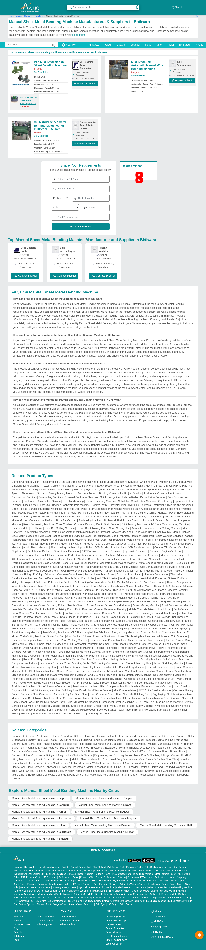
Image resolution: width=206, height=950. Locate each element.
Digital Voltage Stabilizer (106, 879)
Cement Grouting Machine (131, 616)
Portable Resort (168, 869)
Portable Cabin (69, 862)
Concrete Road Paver (129, 569)
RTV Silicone (55, 592)
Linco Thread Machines (75, 620)
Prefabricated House (165, 872)
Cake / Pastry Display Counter (131, 882)
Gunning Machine (181, 693)
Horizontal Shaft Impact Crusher (122, 515)
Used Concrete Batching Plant (133, 689)
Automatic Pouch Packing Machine (91, 889)
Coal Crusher (49, 565)
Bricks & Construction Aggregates (124, 766)
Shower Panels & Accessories (162, 766)
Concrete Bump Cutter (173, 554)
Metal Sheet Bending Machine (156, 558)
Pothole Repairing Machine (50, 639)
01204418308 (158, 911)
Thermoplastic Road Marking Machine (65, 635)
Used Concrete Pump (101, 689)
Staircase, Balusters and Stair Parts (105, 769)
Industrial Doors (32, 612)
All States (94, 39)
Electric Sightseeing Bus (158, 896)
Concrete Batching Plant (88, 519)
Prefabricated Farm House (125, 869)
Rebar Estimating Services (101, 496)
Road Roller (164, 604)
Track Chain (47, 550)
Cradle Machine (158, 623)
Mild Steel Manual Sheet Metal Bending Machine (28, 95)
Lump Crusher (181, 681)
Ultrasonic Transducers (24, 889)
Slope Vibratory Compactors (54, 681)
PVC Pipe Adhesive (44, 569)
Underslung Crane (159, 879)
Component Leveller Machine (117, 697)
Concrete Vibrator (112, 608)
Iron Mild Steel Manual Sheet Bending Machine (50, 59)
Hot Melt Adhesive (83, 538)
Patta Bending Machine (79, 623)
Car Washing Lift (56, 892)
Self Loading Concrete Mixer (107, 658)
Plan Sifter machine (103, 886)
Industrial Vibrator (160, 650)
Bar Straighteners (22, 620)
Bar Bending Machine (38, 562)
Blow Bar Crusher (66, 515)
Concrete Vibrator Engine (154, 639)
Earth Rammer (83, 604)
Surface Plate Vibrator (43, 554)
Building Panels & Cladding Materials (104, 735)
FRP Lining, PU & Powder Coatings (128, 762)
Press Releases (45, 911)
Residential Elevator (177, 865)
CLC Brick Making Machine (128, 662)
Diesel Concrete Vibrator (72, 554)
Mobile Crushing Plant (152, 592)
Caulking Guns (162, 589)
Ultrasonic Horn (122, 886)
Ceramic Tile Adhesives (97, 585)
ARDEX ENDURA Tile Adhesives (43, 585)
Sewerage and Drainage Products (113, 739)
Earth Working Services (169, 531)
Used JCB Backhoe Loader (136, 542)
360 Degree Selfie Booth (119, 899)
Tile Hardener (109, 589)
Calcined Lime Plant (140, 612)
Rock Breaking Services (178, 511)
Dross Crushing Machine (37, 643)
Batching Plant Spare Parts (113, 596)
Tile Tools (70, 508)
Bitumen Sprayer (178, 623)
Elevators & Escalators (104, 742)
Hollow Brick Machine (136, 650)
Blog (15, 923)
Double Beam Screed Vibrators (82, 608)
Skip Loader (18, 546)
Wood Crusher (163, 681)
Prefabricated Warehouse (140, 872)
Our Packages (113, 919)
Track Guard (155, 511)
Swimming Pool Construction (50, 896)
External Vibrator (101, 647)
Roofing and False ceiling (77, 739)
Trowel (45, 481)
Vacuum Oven (51, 875)
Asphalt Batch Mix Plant (122, 666)
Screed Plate (40, 708)
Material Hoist (186, 608)
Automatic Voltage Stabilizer (134, 879)
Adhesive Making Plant (156, 693)
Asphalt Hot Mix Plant (97, 627)
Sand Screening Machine (26, 627)
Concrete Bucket (150, 627)
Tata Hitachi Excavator (67, 546)
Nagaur (200, 39)
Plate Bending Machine (108, 623)
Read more (78, 30)
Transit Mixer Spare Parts (50, 697)
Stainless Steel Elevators (64, 869)
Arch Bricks (95, 565)
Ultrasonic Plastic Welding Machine (168, 886)
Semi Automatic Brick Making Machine (156, 504)
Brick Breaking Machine (145, 554)
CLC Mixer (36, 523)
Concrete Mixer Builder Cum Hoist (126, 620)
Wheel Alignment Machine (94, 892)
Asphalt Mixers (160, 631)
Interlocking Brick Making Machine (117, 592)
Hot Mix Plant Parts (23, 697)
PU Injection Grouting (155, 538)
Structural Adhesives (144, 585)
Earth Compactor (183, 604)
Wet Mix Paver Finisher (25, 538)
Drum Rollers (19, 504)
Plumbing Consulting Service (175, 477)
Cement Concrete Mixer (25, 477)
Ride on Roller (130, 492)
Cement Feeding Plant (138, 658)
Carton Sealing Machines (106, 865)
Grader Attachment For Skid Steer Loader (140, 577)
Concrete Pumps (133, 674)
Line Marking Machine (47, 701)
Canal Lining (165, 496)
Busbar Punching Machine (106, 693)
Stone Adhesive (73, 585)
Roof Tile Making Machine (73, 662)
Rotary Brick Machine (51, 508)
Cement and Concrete (24, 746)
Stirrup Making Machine (145, 600)
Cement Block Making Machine (110, 654)
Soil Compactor (77, 639)
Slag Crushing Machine (169, 697)
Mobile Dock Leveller (51, 573)
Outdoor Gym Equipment (132, 896)
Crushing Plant (148, 477)
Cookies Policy (68, 911)
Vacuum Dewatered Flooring (110, 604)
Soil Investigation (110, 492)
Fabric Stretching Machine (168, 658)
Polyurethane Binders (68, 589)
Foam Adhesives (100, 581)
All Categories (44, 919)
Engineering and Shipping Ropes (113, 750)
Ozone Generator (85, 899)
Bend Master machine (24, 484)
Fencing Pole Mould (106, 643)
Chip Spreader (179, 631)
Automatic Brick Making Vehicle (29, 674)
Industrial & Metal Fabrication (89, 762)
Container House (33, 875)
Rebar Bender (128, 643)
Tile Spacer (26, 704)
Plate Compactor (183, 565)
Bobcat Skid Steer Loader (77, 701)
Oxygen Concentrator (63, 899)
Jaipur (108, 39)
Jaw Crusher (145, 647)
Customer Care (21, 919)
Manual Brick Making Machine (67, 674)
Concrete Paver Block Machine (80, 558)
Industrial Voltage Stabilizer (78, 879)
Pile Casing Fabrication (156, 704)
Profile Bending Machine (151, 666)
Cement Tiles (131, 608)
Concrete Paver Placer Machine (108, 635)
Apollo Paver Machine (35, 542)
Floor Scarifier (112, 508)
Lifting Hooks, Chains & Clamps (74, 750)
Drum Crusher (64, 693)
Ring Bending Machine (36, 670)
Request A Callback (103, 844)
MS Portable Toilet (149, 869)
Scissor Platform (177, 573)
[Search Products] (68, 4)
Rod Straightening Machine (168, 670)
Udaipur (121, 39)
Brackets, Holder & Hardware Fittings (33, 750)
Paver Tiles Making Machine (134, 631)
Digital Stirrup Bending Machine (104, 674)
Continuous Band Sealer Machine (55, 889)
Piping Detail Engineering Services (118, 477)
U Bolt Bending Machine (25, 481)
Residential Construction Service (162, 488)
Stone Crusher (118, 612)
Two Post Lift (72, 892)
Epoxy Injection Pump (66, 677)
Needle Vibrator (76, 600)
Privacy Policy (67, 919)
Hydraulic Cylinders (102, 875)
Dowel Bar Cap (55, 631)
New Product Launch (117, 931)
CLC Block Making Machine (39, 666)
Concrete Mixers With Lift (159, 674)
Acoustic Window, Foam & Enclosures (146, 758)
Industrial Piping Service (158, 565)
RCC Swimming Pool (77, 896)
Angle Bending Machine (101, 670)
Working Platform (129, 573)
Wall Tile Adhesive (107, 573)
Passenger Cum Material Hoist (158, 608)
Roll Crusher (161, 647)
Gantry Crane (176, 879)
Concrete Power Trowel (151, 643)
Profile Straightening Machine (134, 670)
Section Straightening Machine (119, 677)
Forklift (17, 612)
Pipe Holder (84, 612)
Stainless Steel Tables (56, 865)
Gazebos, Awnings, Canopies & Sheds (157, 739)
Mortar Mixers (19, 515)
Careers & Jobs (45, 915)
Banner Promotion (115, 923)
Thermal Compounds (179, 577)
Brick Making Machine (134, 519)
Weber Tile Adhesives (41, 589)
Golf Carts (177, 896)
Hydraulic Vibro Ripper (138, 535)
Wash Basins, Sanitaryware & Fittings (58, 758)
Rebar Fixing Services (152, 492)
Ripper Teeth (81, 693)
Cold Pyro (100, 899)
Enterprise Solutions (116, 934)
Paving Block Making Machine (175, 481)
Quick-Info (18, 927)
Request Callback (85, 78)
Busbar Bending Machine (99, 616)
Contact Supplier (26, 270)
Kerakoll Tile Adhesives (167, 581)
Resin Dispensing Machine (38, 519)
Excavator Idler (117, 500)
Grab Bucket (73, 631)
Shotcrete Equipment (57, 581)
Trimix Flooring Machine (124, 639)
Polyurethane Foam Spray (100, 569)
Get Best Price (41, 67)
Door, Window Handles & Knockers (59, 746)
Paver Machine (42, 535)
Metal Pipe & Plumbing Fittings (151, 750)
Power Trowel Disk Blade (73, 565)
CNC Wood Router (146, 875)
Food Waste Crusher (100, 685)
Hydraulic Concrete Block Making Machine (75, 527)
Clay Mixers (97, 620)
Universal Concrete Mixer (66, 511)
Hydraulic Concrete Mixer (26, 558)
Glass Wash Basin (144, 527)
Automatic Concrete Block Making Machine (156, 523)
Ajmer (159, 39)
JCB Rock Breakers (112, 535)
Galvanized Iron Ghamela (143, 550)
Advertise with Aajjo (116, 915)
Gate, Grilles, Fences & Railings (37, 766)
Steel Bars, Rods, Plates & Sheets (41, 739)
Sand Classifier (32, 650)
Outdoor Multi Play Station (92, 862)
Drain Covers (100, 612)
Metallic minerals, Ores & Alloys (137, 742)
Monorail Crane (28, 882)
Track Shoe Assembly (133, 511)
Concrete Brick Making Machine (72, 654)
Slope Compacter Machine (68, 562)
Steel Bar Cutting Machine (60, 523)
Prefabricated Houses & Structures (31, 731)
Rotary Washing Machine (50, 879)
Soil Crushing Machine (176, 654)
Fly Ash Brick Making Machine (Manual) (144, 508)
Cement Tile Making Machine (171, 542)
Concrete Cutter (36, 600)
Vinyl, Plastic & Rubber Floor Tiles (158, 754)
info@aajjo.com (159, 921)
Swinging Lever (82, 531)
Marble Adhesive (167, 585)
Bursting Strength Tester (65, 882)
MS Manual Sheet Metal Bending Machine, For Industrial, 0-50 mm (50, 121)
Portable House (102, 869)
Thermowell (28, 488)
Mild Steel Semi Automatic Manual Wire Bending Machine (147, 61)
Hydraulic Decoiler (100, 662)
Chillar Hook (101, 701)
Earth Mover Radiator (39, 546)
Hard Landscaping (73, 496)
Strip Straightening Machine (83, 697)
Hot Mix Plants (184, 620)
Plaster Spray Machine (140, 701)
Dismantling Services (51, 492)
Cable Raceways (140, 886)
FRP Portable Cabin (31, 872)
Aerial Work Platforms (153, 573)
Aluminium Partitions (33, 865)
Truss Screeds (162, 612)
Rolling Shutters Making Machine (29, 892)
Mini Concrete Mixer (125, 685)
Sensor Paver (65, 666)
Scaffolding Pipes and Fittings (174, 742)
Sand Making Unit (119, 523)
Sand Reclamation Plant (56, 650)
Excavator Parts (65, 550)
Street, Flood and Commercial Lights (96, 731)
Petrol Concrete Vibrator (25, 608)
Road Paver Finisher (129, 704)
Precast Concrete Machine (116, 527)
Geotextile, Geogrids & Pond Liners (63, 769)
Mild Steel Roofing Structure (55, 531)
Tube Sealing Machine (156, 862)
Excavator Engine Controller (165, 546)
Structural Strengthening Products (56, 488)
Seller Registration (115, 911)
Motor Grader (156, 635)
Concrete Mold (20, 523)
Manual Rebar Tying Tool (175, 550)
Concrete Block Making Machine (118, 558)
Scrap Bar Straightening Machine (77, 477)
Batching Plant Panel (74, 685)
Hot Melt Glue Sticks (90, 508)
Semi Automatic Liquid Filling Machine (129, 889)
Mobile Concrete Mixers (142, 604)
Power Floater (95, 600)
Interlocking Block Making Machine (73, 643)
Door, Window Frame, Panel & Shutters (80, 766)
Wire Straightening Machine (27, 581)
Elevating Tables (90, 677)
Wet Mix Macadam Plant (27, 604)
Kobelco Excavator (111, 546)
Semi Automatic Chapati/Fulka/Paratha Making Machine (137, 892)
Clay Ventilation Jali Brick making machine (36, 685)
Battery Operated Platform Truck (35, 899)
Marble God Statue (24, 886)
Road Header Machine (85, 681)
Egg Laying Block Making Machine (172, 689)
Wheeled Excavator (166, 701)
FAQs (195, 11)
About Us (18, 911)
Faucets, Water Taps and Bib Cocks (102, 758)
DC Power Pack (82, 875)
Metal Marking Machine (180, 882)
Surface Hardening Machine (45, 504)
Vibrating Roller (56, 600)
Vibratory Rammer (98, 639)
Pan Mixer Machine (74, 708)
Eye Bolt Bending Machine (55, 538)
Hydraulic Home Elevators (152, 865)
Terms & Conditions (70, 915)
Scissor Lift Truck (41, 869)
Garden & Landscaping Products (52, 762)
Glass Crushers (51, 558)
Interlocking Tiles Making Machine (172, 500)
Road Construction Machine (177, 600)
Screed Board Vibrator (117, 600)
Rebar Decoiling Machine (37, 654)
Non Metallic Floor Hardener (135, 589)
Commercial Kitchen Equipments (75, 886)
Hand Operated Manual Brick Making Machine (111, 562)
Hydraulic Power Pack (124, 875)
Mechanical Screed (123, 581)
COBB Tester (44, 882)
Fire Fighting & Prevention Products (139, 731)
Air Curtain (51, 886)
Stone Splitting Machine (50, 596)
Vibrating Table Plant (99, 708)
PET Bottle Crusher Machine (155, 685)
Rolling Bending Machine (50, 623)
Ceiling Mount (144, 581)
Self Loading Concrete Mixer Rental (94, 577)
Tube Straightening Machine (73, 647)
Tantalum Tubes (113, 565)
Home (10, 11)
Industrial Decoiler (111, 650)
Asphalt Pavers (174, 635)
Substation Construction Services (137, 496)
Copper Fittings (133, 565)
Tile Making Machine (90, 515)
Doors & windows (63, 731)
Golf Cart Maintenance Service (157, 562)
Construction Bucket (173, 627)
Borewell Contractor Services (81, 492)
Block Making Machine (63, 542)
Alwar (171, 39)
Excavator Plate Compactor (36, 689)
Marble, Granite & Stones (74, 742)
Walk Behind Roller (116, 862)
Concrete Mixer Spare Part (81, 596)
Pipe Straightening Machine (90, 666)
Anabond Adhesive (116, 550)
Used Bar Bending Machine (51, 704)
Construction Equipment (90, 550)
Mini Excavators (137, 635)
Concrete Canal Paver (70, 569)
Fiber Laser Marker (157, 882)
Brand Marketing (114, 927)
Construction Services (24, 492)
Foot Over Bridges (50, 500)
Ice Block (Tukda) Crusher (35, 511)
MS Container (50, 872)
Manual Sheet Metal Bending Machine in (39, 793)
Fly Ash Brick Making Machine (138, 481)
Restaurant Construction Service (42, 496)
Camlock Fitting (22, 569)
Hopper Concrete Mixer (161, 620)
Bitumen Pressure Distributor (99, 631)
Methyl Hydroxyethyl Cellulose (29, 577)
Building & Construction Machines (29, 11)
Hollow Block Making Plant (92, 523)
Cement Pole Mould (62, 481)
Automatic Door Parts (75, 504)
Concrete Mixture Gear (82, 704)
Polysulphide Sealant (60, 577)
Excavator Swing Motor (25, 550)
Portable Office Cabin (91, 872)
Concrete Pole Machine (76, 500)
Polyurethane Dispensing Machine (172, 535)
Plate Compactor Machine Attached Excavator (126, 681)
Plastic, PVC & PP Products (64, 735)
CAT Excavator (90, 546)
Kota (148, 39)
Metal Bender (117, 701)
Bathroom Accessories (140, 769)
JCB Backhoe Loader (107, 542)
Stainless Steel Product (140, 735)
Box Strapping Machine (80, 865)
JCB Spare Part (145, 697)
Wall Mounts (164, 527)
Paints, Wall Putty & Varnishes (119, 754)
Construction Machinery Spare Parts (168, 616)
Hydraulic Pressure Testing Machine (96, 882)
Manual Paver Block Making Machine (33, 693)
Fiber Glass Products (174, 731)
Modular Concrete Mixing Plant (38, 662)
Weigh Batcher (31, 616)
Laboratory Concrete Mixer (55, 658)
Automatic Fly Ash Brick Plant (70, 689)
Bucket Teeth (99, 500)
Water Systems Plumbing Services (159, 484)
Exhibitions (19, 931)
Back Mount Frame (127, 484)
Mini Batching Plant (23, 623)
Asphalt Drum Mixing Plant (58, 604)
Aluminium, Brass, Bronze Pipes (167, 746)
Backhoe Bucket (106, 704)
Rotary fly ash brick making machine (108, 554)
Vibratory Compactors (156, 569)
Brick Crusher (112, 519)
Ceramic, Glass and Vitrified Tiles (128, 746)
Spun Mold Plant (184, 496)
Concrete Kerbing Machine (27, 635)
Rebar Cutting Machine (47, 620)
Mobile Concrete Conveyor (110, 538)
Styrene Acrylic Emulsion (99, 484)
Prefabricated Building (114, 872)
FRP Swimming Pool (23, 896)
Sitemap (17, 915)
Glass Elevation (132, 693)
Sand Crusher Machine (86, 650)
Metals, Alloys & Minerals (86, 754)
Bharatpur (185, 39)
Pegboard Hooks (170, 596)
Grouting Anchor (85, 481)
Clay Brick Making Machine (80, 592)
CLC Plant (77, 627)
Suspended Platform (135, 623)
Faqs (16, 934)
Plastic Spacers (80, 581)
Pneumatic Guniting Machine (159, 515)
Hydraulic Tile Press (139, 500)
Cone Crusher (64, 519)
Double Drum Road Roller (79, 573)
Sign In (177, 4)
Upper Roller (85, 542)
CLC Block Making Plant (145, 596)
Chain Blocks (67, 612)
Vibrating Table (80, 658)
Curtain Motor (75, 616)
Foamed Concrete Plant (160, 662)
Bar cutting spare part (105, 531)
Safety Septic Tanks (107, 481)
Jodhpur (135, 39)
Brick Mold (55, 708)
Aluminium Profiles (51, 608)
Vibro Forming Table (53, 616)
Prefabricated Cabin (69, 872)
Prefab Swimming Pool (178, 892)
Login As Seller (114, 938)
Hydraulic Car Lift (22, 869)
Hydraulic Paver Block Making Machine (61, 484)
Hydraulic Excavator (135, 546)
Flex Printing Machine (168, 875)
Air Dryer (154, 889)
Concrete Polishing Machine (39, 647)
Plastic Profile (48, 477)
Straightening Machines (125, 627)
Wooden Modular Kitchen (173, 889)
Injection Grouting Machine (145, 654)
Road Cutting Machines (55, 627)
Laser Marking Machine (48, 862)
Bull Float (93, 535)
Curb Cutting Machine (32, 631)
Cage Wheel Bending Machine (69, 670)
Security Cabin (85, 869)
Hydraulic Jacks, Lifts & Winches (51, 754)
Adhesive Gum (91, 589)
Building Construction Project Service (120, 488)
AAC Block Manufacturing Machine (169, 519)
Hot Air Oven (66, 875)
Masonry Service (87, 488)
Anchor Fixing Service (25, 500)
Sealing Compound (35, 592)
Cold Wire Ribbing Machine (36, 677)
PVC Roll (40, 886)
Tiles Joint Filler (122, 585)
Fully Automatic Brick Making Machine (110, 504)
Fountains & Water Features (42, 742)
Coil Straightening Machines (155, 677)
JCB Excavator (20, 554)
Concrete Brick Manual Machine (101, 511)
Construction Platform (41, 515)
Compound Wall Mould (24, 658)
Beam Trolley (50, 612)
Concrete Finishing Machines (69, 535)
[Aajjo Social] (172, 855)
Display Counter (129, 865)
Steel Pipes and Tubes (94, 746)
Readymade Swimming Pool (103, 896)
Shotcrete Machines (124, 647)
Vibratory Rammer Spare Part (137, 531)
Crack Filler (134, 538)
